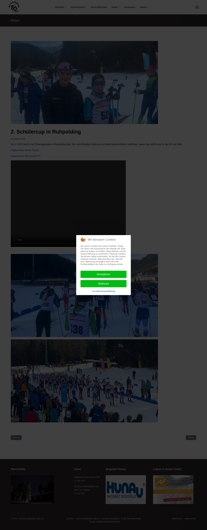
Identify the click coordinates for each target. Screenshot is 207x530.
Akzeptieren (103, 274)
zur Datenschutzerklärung (103, 291)
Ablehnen (103, 283)
